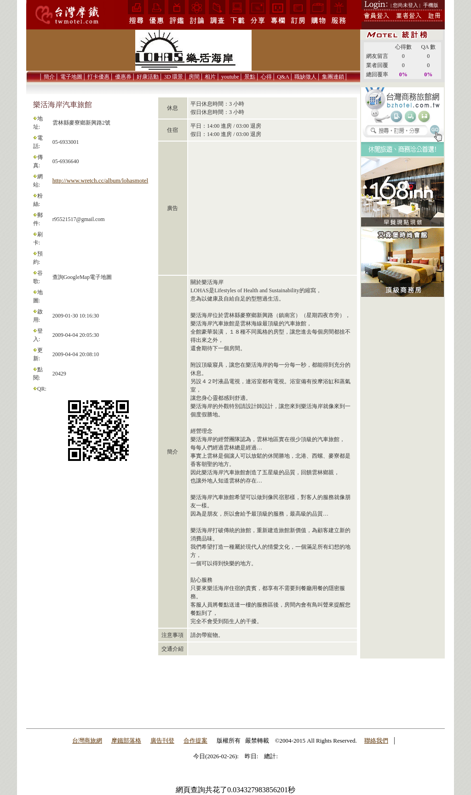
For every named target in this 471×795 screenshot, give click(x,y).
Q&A (283, 77)
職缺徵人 (305, 77)
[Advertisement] (402, 444)
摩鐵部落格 (126, 740)
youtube (230, 77)
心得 (266, 77)
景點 (249, 77)
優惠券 (123, 77)
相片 (210, 77)
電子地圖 (71, 77)
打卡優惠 (98, 77)
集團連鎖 (333, 77)
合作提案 (195, 740)
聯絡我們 (376, 740)
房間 (194, 77)
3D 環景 (174, 77)
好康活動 (148, 77)
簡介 (49, 77)
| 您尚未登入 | (405, 5)
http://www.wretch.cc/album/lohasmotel (100, 180)
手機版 (430, 5)
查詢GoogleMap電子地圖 (82, 277)
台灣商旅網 (87, 740)
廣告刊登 (162, 740)
